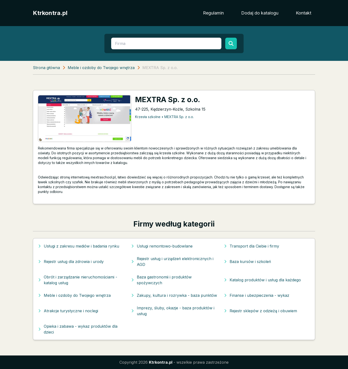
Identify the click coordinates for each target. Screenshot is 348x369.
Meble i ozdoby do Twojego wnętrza (101, 67)
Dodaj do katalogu (259, 12)
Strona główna (46, 67)
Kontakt (303, 12)
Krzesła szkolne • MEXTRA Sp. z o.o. (164, 117)
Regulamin (213, 12)
